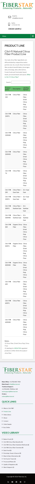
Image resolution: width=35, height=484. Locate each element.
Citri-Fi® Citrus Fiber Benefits (12, 442)
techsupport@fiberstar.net (10, 391)
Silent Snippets (7, 467)
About (5, 418)
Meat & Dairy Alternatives (11, 456)
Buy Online (6, 427)
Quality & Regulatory (9, 464)
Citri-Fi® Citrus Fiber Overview (12, 447)
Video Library (7, 414)
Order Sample (7, 424)
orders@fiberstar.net (8, 396)
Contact (5, 421)
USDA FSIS (17, 348)
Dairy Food (6, 450)
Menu (4, 36)
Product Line (7, 411)
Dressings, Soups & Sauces (11, 453)
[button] (11, 89)
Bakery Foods (7, 439)
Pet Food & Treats (8, 459)
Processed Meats (8, 461)
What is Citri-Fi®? (8, 408)
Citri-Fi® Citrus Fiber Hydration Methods (15, 445)
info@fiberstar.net (14, 384)
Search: (8, 82)
